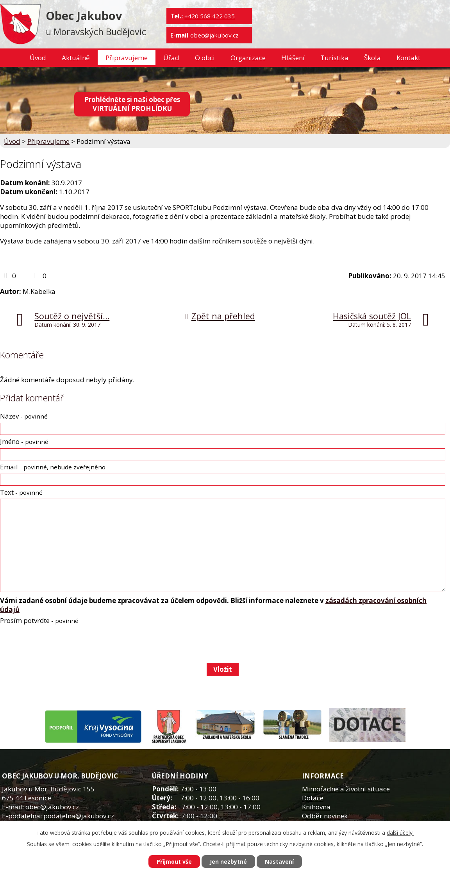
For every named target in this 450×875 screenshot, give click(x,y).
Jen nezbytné (228, 861)
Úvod (38, 57)
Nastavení (279, 861)
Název (24, 416)
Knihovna (316, 806)
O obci (205, 57)
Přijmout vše (174, 861)
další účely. (400, 832)
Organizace (248, 57)
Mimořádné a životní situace (346, 788)
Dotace (312, 797)
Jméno (24, 441)
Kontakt (408, 57)
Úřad (171, 57)
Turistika (334, 57)
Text (21, 492)
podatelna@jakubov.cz (78, 815)
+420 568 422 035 (209, 16)
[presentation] (59, 643)
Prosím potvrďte (39, 620)
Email (52, 466)
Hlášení (293, 57)
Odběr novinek (325, 815)
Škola (372, 57)
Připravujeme (126, 57)
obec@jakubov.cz (214, 35)
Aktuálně (76, 57)
